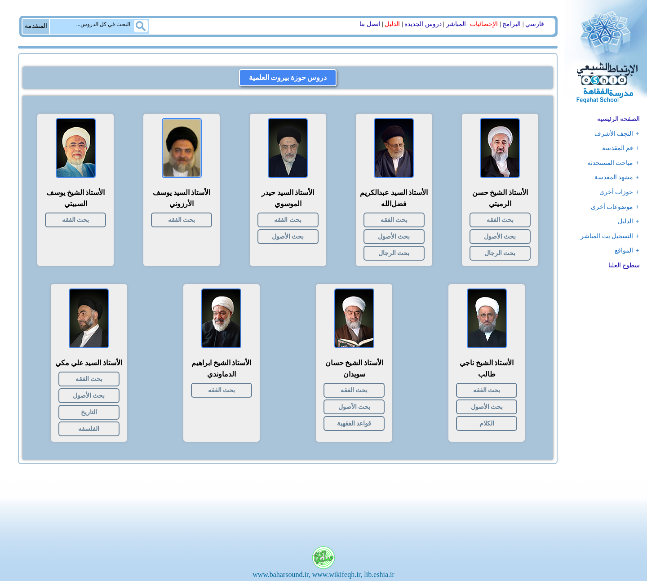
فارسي (534, 24)
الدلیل (392, 24)
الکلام (486, 423)
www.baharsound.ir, (281, 574)
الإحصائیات (484, 24)
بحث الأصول (500, 236)
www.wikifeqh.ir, (337, 574)
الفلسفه (88, 429)
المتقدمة (36, 25)
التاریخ (89, 412)
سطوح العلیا (624, 265)
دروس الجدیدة (423, 24)
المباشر (456, 24)
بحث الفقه (500, 220)
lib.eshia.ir (379, 574)
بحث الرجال (499, 253)
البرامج (511, 24)
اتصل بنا (370, 24)
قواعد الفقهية (354, 423)
